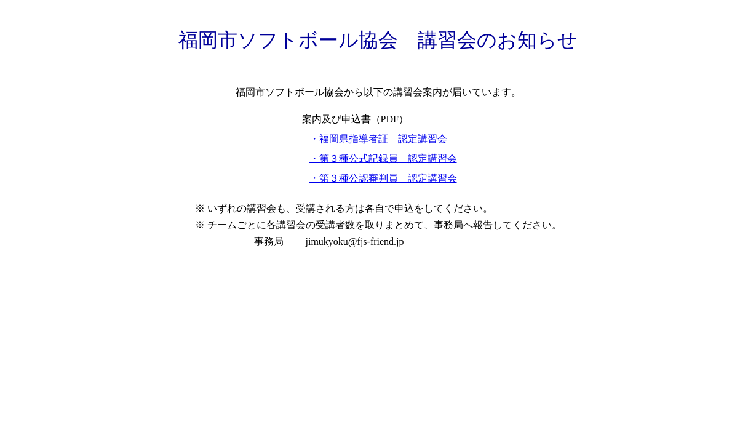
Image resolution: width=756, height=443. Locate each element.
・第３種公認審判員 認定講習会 (383, 178)
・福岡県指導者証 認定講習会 (378, 139)
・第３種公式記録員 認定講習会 (383, 158)
